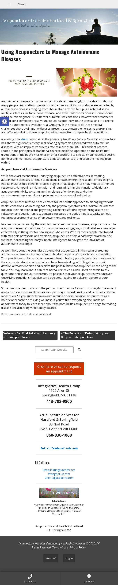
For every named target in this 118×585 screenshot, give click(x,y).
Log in (69, 558)
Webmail (50, 558)
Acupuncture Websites (32, 543)
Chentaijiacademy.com (59, 478)
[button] (4, 121)
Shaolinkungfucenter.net (59, 470)
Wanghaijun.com (59, 474)
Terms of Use (60, 547)
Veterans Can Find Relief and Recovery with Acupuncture (29, 335)
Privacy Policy (77, 547)
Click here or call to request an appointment (59, 368)
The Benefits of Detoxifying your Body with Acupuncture (84, 335)
